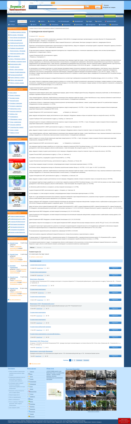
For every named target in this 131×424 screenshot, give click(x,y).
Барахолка (39, 422)
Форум (70, 422)
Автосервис (49, 379)
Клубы (53, 422)
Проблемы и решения (78, 422)
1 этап (59, 371)
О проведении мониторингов (38, 272)
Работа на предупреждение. (15, 397)
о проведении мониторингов (38, 265)
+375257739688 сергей (52, 371)
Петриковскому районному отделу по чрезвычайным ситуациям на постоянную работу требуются (17, 379)
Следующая (79, 360)
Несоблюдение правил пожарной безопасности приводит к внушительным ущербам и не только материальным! (17, 386)
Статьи (44, 422)
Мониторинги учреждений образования (41, 351)
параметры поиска (89, 8)
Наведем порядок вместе (14, 394)
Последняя (86, 360)
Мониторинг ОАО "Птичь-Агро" (39, 341)
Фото (64, 422)
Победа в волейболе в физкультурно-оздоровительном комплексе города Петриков (17, 373)
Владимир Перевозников (42, 285)
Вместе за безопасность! (14, 399)
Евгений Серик (40, 268)
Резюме (34, 422)
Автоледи (54, 376)
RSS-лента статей (35, 363)
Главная (31, 28)
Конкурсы (99, 422)
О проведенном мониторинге (61, 28)
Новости (36, 28)
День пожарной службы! (14, 407)
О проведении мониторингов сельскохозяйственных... (45, 334)
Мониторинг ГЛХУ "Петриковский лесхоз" (42, 303)
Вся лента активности (15, 299)
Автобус (54, 374)
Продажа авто (59, 422)
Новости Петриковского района (46, 28)
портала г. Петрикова (26, 420)
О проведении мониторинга (38, 289)
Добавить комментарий (37, 257)
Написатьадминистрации (124, 421)
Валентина (41, 36)
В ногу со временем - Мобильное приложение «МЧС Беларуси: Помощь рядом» (16, 403)
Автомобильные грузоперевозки (54, 377)
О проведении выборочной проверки (40, 326)
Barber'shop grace (50, 372)
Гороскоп (94, 422)
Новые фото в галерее (93, 411)
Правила (15, 422)
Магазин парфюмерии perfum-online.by (76, 420)
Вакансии (30, 422)
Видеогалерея (87, 422)
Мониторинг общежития (37, 279)
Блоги (25, 422)
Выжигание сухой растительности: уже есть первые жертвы (16, 391)
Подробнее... (115, 267)
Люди (67, 422)
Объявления (20, 422)
